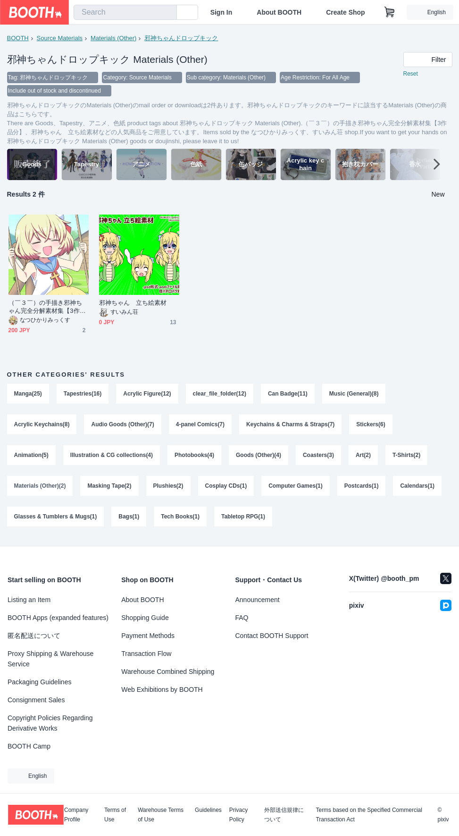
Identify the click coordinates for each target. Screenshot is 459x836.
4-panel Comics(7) (200, 425)
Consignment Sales (36, 700)
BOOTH (18, 38)
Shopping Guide (144, 617)
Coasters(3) (318, 456)
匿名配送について (34, 635)
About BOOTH (279, 12)
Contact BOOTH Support (272, 635)
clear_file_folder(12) (219, 393)
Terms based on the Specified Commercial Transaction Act (369, 814)
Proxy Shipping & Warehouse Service (50, 659)
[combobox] (125, 12)
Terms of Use (115, 814)
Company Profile (76, 814)
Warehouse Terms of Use (161, 814)
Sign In (221, 12)
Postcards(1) (361, 487)
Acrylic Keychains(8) (42, 425)
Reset (410, 73)
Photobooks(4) (194, 456)
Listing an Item (29, 599)
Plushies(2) (168, 487)
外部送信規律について (284, 814)
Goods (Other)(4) (258, 456)
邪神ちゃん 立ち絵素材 (133, 302)
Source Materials (60, 38)
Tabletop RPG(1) (243, 518)
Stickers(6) (371, 425)
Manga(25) (28, 393)
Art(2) (363, 456)
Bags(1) (128, 518)
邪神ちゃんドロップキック (181, 38)
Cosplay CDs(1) (226, 487)
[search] (167, 12)
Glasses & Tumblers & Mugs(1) (55, 518)
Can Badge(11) (288, 393)
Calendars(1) (418, 487)
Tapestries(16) (82, 393)
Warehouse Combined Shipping (167, 671)
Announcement (257, 599)
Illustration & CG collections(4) (111, 456)
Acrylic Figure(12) (147, 393)
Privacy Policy (238, 814)
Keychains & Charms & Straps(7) (290, 425)
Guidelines (208, 810)
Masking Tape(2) (110, 487)
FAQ (242, 617)
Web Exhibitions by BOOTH (161, 689)
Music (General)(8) (354, 393)
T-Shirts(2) (406, 456)
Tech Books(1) (180, 518)
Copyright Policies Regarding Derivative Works (50, 723)
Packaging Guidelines (39, 682)
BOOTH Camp (29, 746)
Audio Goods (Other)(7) (123, 425)
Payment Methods (148, 635)
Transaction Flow (146, 653)
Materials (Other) (114, 38)
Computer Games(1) (295, 487)
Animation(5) (31, 456)
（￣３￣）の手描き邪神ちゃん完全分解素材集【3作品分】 (47, 307)
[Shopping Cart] (389, 12)
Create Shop (345, 12)
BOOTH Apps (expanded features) (58, 617)
